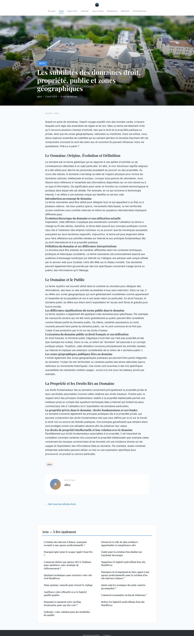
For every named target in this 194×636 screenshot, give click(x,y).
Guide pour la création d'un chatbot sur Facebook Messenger (121, 553)
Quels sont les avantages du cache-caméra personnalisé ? (123, 587)
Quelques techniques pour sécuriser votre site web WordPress (68, 577)
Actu (61, 11)
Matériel (125, 11)
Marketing (112, 11)
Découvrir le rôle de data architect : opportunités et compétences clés (119, 543)
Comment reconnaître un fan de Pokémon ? (124, 595)
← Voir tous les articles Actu (60, 504)
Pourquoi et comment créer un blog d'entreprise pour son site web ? (62, 603)
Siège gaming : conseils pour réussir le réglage (68, 585)
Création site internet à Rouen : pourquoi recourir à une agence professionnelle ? (65, 543)
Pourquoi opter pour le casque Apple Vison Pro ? (68, 553)
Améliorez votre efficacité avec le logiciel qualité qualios (65, 593)
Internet (84, 11)
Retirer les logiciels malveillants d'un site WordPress (123, 603)
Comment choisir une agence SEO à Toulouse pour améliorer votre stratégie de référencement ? (67, 565)
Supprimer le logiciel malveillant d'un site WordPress (123, 563)
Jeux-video (98, 11)
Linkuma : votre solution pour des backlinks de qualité (67, 613)
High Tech (72, 11)
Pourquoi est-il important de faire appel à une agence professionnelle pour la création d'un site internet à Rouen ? (125, 575)
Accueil (51, 11)
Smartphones (139, 11)
